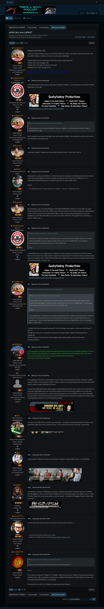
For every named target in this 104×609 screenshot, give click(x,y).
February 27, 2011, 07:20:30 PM (40, 347)
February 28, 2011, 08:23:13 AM (41, 487)
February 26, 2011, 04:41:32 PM (40, 118)
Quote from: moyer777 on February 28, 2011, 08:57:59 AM (45, 559)
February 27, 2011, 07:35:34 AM (40, 204)
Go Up (10, 589)
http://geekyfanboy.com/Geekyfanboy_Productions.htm (46, 108)
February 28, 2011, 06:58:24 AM (41, 418)
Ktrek (18, 169)
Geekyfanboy (18, 78)
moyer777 (18, 516)
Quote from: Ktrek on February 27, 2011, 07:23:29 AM (44, 233)
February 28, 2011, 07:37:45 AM (41, 455)
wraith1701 (18, 552)
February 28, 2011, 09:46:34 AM (41, 554)
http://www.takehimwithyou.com (59, 537)
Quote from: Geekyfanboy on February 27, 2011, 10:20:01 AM (46, 289)
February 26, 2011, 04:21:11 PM (36, 50)
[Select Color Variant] (96, 2)
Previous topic (80, 37)
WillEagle (18, 344)
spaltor (18, 485)
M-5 (18, 452)
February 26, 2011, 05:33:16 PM (40, 148)
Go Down (12, 43)
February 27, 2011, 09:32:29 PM (40, 375)
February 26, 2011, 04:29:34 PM (40, 80)
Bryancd (18, 145)
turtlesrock (18, 48)
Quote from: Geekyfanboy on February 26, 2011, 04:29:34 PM (46, 123)
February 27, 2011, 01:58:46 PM (40, 284)
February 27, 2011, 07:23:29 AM (40, 171)
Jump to (64, 599)
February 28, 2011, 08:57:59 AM (41, 518)
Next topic (91, 37)
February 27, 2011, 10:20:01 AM (40, 228)
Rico (18, 415)
